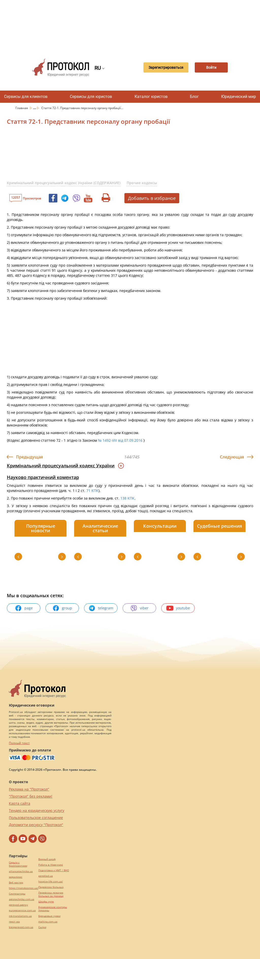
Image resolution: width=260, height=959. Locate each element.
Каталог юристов (151, 96)
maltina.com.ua (47, 921)
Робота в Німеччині (50, 864)
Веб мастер (16, 882)
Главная (22, 108)
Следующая (232, 457)
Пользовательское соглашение (36, 817)
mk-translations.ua (20, 916)
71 (88, 490)
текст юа (14, 921)
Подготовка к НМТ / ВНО (53, 870)
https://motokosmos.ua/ (23, 888)
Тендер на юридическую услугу (36, 810)
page (24, 608)
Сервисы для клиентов (25, 96)
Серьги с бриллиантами (18, 864)
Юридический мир (238, 96)
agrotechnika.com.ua (21, 899)
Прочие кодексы (142, 182)
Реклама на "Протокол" (29, 789)
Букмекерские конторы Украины (52, 908)
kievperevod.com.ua (21, 927)
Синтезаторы (17, 893)
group (62, 608)
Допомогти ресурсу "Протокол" (36, 824)
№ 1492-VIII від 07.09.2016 (120, 440)
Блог (194, 96)
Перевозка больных (50, 887)
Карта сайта (19, 803)
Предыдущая (29, 457)
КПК (95, 490)
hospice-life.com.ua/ (50, 881)
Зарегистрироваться (163, 67)
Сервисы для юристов (91, 96)
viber (139, 608)
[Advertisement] (132, 25)
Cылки (42, 927)
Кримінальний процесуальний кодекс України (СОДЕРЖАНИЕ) (63, 182)
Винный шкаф (47, 859)
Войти (211, 67)
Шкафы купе (46, 901)
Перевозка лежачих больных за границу (50, 894)
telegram (100, 608)
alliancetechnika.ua (21, 871)
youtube (178, 608)
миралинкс (15, 877)
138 (123, 498)
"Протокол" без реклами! (30, 796)
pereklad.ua (45, 876)
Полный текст (19, 743)
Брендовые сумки (49, 916)
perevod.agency (18, 904)
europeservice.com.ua (22, 910)
